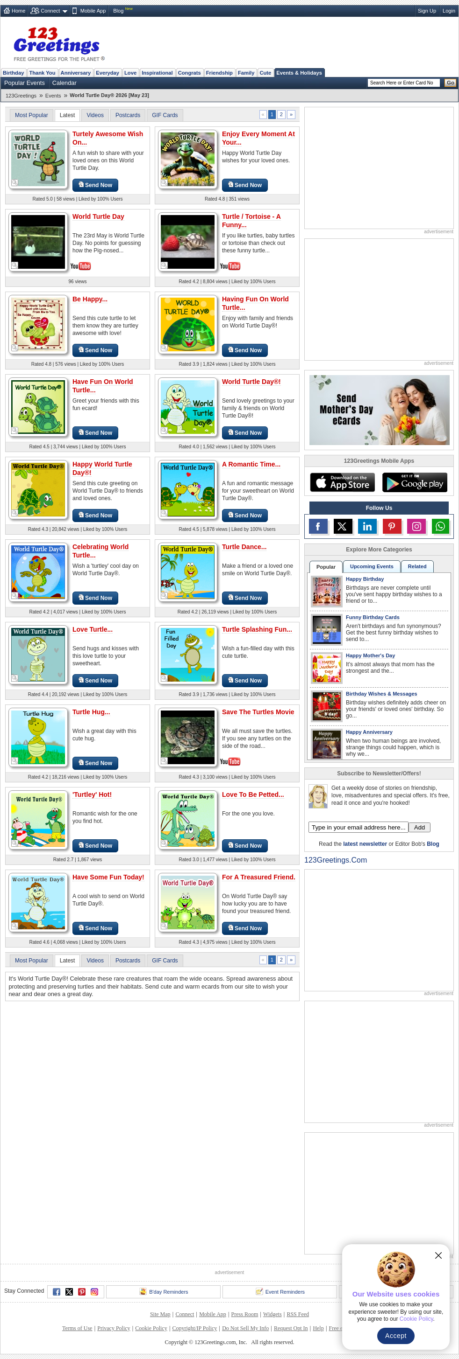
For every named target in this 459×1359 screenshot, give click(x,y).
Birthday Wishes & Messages (381, 694)
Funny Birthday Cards (373, 617)
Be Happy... (90, 299)
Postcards (127, 115)
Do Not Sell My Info (245, 1328)
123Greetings (21, 95)
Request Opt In (291, 1328)
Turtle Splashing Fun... (257, 629)
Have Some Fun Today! (108, 877)
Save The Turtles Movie (258, 712)
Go (450, 82)
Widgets (272, 1314)
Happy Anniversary (369, 732)
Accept (396, 1335)
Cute (265, 73)
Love (130, 73)
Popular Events (24, 82)
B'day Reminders (163, 1291)
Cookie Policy (151, 1328)
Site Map (160, 1314)
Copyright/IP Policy (194, 1328)
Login (449, 11)
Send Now (95, 184)
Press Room (244, 1314)
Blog (118, 11)
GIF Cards (165, 115)
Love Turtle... (92, 629)
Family (246, 73)
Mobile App (93, 11)
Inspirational (157, 73)
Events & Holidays (299, 73)
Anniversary (76, 73)
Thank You (42, 73)
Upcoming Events (372, 566)
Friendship (219, 73)
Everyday (107, 73)
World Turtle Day (98, 216)
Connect (50, 11)
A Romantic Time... (251, 464)
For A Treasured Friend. (258, 877)
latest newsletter (365, 844)
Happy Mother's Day (370, 655)
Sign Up (427, 11)
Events (53, 95)
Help (318, 1328)
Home (18, 11)
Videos (94, 115)
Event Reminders (280, 1291)
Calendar (64, 82)
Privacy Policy (113, 1328)
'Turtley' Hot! (92, 794)
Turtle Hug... (91, 712)
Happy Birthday (365, 579)
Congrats (189, 73)
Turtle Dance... (244, 547)
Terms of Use (77, 1328)
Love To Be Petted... (253, 794)
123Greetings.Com (335, 860)
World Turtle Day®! (251, 381)
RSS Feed (298, 1314)
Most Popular (31, 115)
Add (419, 827)
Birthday (13, 73)
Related (417, 566)
